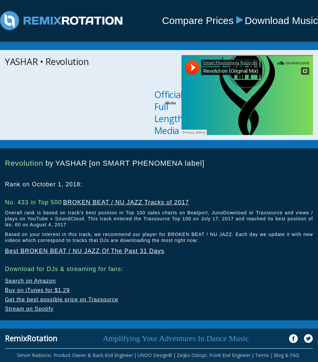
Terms (262, 355)
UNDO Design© (155, 355)
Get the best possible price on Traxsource (61, 299)
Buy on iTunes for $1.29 (37, 290)
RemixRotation (31, 338)
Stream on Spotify (29, 309)
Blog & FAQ (286, 355)
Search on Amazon (30, 281)
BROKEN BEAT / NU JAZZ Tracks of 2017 (126, 202)
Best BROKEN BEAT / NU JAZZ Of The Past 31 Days (84, 251)
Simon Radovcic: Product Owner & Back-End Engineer (75, 355)
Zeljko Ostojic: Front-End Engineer (213, 355)
